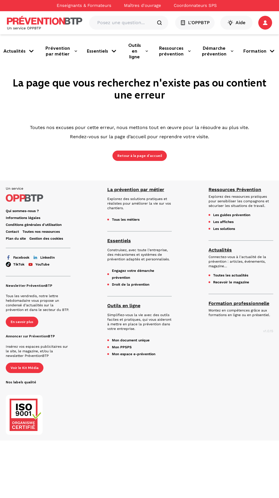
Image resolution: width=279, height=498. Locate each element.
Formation (259, 51)
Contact (12, 232)
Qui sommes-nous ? (22, 211)
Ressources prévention (175, 51)
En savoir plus (22, 321)
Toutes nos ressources (41, 232)
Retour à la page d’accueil (139, 155)
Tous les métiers (126, 220)
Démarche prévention (218, 51)
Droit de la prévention (130, 284)
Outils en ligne (138, 51)
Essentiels (102, 51)
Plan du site (16, 238)
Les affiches (223, 222)
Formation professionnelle (239, 303)
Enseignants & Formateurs (84, 5)
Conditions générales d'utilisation (34, 225)
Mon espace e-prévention (133, 354)
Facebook (17, 257)
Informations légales (23, 218)
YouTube (38, 264)
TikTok (15, 264)
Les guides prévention (231, 215)
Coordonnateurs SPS (195, 5)
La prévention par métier (135, 189)
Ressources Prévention (235, 189)
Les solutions (224, 229)
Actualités (19, 51)
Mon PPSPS (122, 347)
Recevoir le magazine (231, 282)
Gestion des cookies (46, 238)
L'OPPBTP (195, 23)
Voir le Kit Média (25, 367)
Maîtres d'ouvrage (142, 5)
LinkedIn (44, 257)
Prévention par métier (61, 51)
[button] (265, 23)
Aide (236, 23)
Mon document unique (131, 340)
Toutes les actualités (230, 275)
